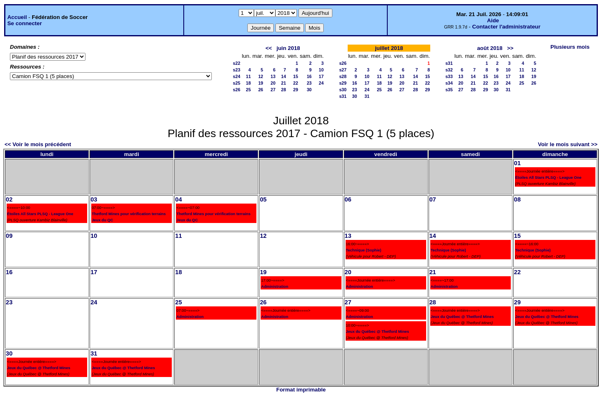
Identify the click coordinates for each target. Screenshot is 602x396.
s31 (342, 96)
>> (510, 48)
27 (272, 89)
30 (309, 89)
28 (283, 89)
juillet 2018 (389, 48)
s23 (236, 69)
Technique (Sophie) (364, 250)
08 (517, 199)
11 (248, 76)
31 (367, 96)
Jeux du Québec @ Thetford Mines (377, 332)
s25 (236, 83)
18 (248, 83)
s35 (449, 89)
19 (260, 83)
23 (309, 83)
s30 (342, 89)
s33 (449, 76)
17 (321, 76)
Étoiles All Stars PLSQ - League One (548, 177)
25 (248, 89)
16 (309, 76)
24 (321, 83)
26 (260, 89)
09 (9, 235)
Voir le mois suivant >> (567, 144)
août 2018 (489, 48)
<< (268, 48)
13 (272, 76)
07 (432, 199)
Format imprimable (301, 390)
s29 (342, 83)
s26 (236, 89)
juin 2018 (288, 48)
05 (263, 199)
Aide (493, 20)
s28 (342, 76)
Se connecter (24, 23)
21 (283, 83)
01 (517, 163)
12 (260, 76)
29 (295, 89)
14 (283, 76)
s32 (449, 69)
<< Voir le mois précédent (38, 144)
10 (321, 69)
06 (348, 199)
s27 (342, 69)
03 (93, 199)
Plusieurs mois (570, 47)
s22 (236, 63)
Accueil (17, 17)
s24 (236, 76)
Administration (274, 287)
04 (178, 199)
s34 (449, 83)
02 (9, 199)
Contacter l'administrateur (506, 27)
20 (272, 83)
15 (295, 76)
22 (295, 83)
